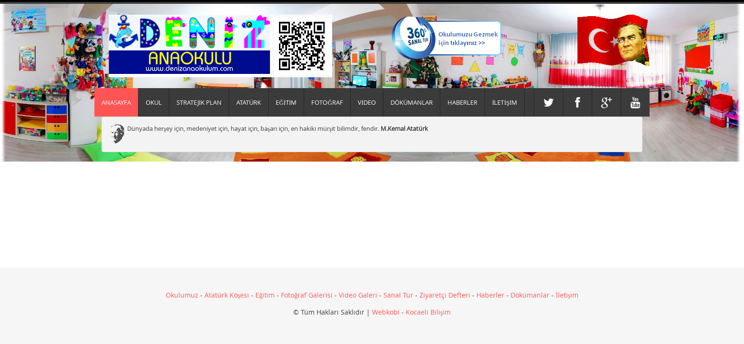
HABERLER (462, 102)
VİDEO (367, 102)
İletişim (567, 294)
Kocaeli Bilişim (428, 312)
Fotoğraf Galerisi (307, 294)
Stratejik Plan (199, 102)
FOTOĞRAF (327, 102)
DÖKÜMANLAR (412, 102)
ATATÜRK (248, 102)
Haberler (490, 294)
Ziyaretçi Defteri (444, 294)
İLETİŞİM (504, 102)
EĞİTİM (286, 102)
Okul (154, 102)
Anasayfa (116, 102)
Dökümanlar (530, 294)
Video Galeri (358, 294)
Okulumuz (182, 294)
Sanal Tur (398, 294)
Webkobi (386, 312)
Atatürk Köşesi (227, 294)
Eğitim (265, 294)
